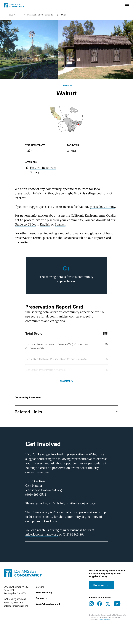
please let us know (102, 207)
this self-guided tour (94, 193)
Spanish (60, 224)
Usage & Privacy (104, 619)
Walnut (64, 15)
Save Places (14, 15)
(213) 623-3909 (15, 602)
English (45, 224)
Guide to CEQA (25, 224)
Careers (40, 586)
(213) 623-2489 (18, 599)
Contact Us (41, 598)
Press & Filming (44, 592)
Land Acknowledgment (48, 603)
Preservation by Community (40, 15)
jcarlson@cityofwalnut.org (43, 490)
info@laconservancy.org (41, 534)
